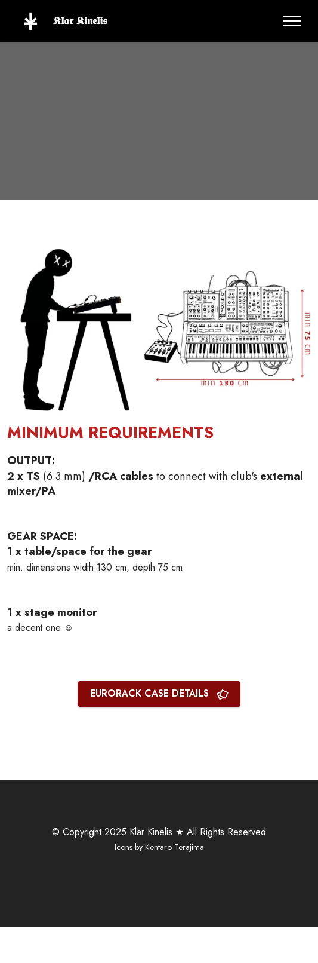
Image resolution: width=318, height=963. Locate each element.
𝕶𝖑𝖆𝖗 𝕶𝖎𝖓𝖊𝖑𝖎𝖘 (81, 21)
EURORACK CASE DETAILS (159, 693)
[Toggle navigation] (292, 21)
